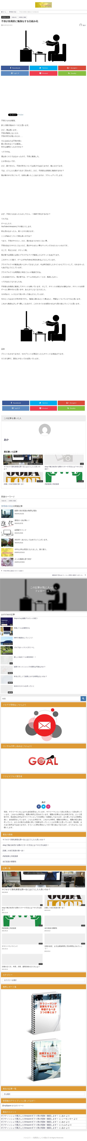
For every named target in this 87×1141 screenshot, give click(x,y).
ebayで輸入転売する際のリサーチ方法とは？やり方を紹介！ (26, 845)
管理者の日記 (5, 17)
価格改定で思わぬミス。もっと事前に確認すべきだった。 (68, 575)
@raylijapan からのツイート (13, 1105)
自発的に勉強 (22, 17)
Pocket (20, 115)
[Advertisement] (43, 95)
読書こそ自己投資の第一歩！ (14, 850)
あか (84, 25)
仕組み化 (14, 17)
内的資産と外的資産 (10, 856)
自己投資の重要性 (9, 861)
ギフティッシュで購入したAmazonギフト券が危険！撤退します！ (30, 1116)
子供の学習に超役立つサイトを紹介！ (13, 570)
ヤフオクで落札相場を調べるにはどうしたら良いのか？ (24, 839)
